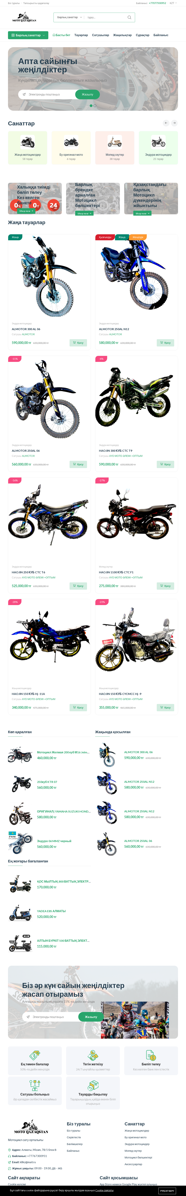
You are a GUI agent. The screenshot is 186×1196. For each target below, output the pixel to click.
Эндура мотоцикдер (158, 155)
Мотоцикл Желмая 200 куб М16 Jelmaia (64, 752)
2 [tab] (95, 105)
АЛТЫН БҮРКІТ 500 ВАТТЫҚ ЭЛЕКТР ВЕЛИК (68, 941)
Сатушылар (100, 35)
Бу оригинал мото (71, 155)
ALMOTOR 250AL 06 (26, 451)
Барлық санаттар (28, 35)
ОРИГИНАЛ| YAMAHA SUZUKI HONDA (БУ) (67, 811)
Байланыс (160, 35)
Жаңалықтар (122, 35)
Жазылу (87, 94)
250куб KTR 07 (47, 782)
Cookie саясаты (104, 1190)
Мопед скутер (115, 155)
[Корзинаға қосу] (78, 343)
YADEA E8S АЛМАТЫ (51, 911)
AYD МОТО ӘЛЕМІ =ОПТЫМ (126, 456)
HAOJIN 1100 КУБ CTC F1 (116, 572)
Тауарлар (81, 35)
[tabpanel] (93, 79)
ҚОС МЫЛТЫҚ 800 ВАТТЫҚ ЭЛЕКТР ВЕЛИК (68, 881)
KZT (173, 3)
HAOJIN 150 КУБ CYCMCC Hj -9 (120, 694)
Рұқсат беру (167, 1191)
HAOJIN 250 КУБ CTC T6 (28, 572)
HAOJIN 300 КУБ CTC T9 (115, 451)
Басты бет (61, 35)
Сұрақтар (142, 35)
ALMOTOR (28, 334)
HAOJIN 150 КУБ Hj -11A (28, 694)
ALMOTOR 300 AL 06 (26, 329)
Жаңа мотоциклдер (28, 155)
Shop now (26, 211)
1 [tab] (91, 105)
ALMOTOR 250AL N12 (114, 329)
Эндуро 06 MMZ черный (54, 841)
